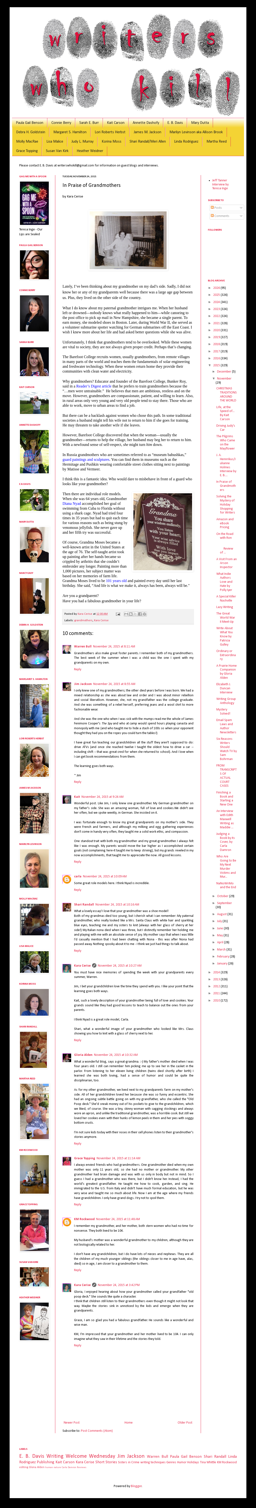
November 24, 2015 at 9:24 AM (102, 797)
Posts (216, 208)
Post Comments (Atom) (97, 1431)
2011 (217, 993)
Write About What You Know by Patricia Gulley (224, 636)
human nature (53, 1467)
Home (129, 1423)
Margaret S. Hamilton (70, 132)
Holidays (193, 1462)
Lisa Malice (54, 142)
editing (23, 1467)
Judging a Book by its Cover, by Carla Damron (225, 842)
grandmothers (83, 620)
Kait (77, 797)
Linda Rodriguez (186, 142)
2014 (217, 972)
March (221, 949)
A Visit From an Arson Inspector (226, 563)
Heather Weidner (90, 151)
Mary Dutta (200, 123)
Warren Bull (83, 646)
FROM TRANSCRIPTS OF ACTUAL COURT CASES (226, 776)
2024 (217, 302)
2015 (217, 365)
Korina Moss (111, 142)
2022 (217, 316)
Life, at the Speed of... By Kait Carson (225, 413)
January (222, 963)
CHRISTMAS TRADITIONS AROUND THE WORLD (226, 394)
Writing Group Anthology (226, 701)
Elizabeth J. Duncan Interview (224, 688)
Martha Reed (216, 142)
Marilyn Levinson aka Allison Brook (196, 132)
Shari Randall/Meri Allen (148, 142)
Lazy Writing (224, 607)
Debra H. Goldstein (30, 132)
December (224, 372)
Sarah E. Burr (89, 123)
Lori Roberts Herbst (110, 132)
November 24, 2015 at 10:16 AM (117, 904)
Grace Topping (27, 151)
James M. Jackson (147, 132)
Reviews (81, 1467)
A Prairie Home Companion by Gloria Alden (226, 672)
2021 (217, 323)
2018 (217, 344)
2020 (217, 330)
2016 (217, 358)
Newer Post (72, 1423)
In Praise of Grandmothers (226, 486)
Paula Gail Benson (29, 123)
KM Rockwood (84, 1219)
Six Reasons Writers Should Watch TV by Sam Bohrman (226, 749)
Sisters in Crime (128, 1462)
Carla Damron (69, 1467)
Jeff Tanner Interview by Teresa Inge (220, 184)
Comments (220, 216)
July (220, 921)
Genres (171, 1462)
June (220, 928)
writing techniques (153, 1462)
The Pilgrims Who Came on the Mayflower (225, 442)
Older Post (185, 1423)
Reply (77, 669)
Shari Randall (84, 904)
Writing (54, 1456)
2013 (217, 979)
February (223, 956)
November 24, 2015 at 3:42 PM (119, 1285)
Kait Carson (116, 123)
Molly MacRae (27, 142)
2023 (217, 309)
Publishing (45, 1462)
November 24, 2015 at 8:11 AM (114, 646)
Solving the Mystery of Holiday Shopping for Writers (225, 504)
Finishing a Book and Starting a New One (224, 798)
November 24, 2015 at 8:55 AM (114, 684)
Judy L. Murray (82, 142)
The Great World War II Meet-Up (225, 618)
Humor (182, 1462)
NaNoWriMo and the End (226, 885)
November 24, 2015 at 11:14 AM (118, 1158)
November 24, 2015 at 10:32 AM (116, 1055)
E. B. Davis (175, 123)
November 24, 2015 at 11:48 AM (118, 1219)
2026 (217, 288)
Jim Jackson (83, 684)
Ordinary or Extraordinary (226, 655)
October (223, 896)
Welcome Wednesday (90, 1456)
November (224, 378)
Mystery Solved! (223, 712)
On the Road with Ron (224, 536)
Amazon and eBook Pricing (225, 523)
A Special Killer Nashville (226, 598)
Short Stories (106, 1462)
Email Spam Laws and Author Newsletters (226, 726)
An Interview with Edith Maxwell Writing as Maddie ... (225, 819)
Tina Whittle (208, 1462)
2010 (217, 1000)
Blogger (136, 1486)
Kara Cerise (101, 620)
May (220, 935)
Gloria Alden (83, 1055)
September (224, 903)
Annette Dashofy (146, 123)
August (222, 914)
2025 (217, 295)
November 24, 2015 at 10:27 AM (120, 966)
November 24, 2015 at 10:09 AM (105, 876)
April (220, 942)
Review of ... (226, 549)
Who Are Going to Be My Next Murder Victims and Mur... (226, 867)
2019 (217, 337)
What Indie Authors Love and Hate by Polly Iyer (224, 582)
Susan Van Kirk (57, 151)
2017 (217, 351)
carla (77, 876)
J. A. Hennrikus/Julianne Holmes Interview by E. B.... (226, 465)
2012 (217, 986)
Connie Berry (61, 123)
